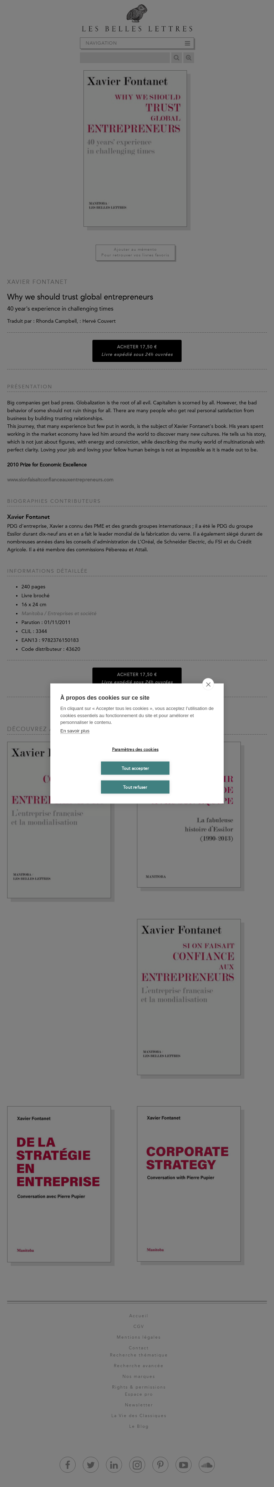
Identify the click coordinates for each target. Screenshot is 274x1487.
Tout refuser (135, 787)
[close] (208, 684)
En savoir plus (75, 730)
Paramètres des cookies (135, 749)
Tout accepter (135, 768)
